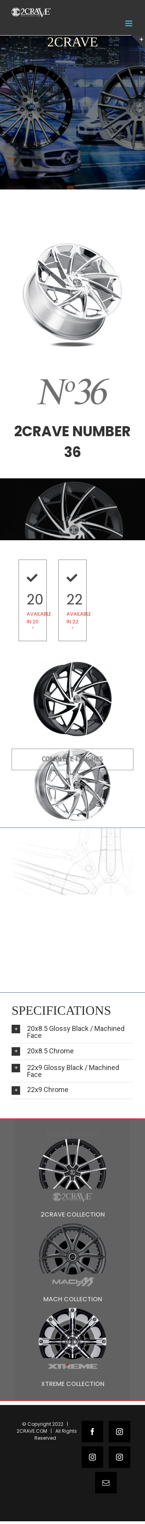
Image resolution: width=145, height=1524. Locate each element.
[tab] (72, 1032)
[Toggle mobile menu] (129, 23)
